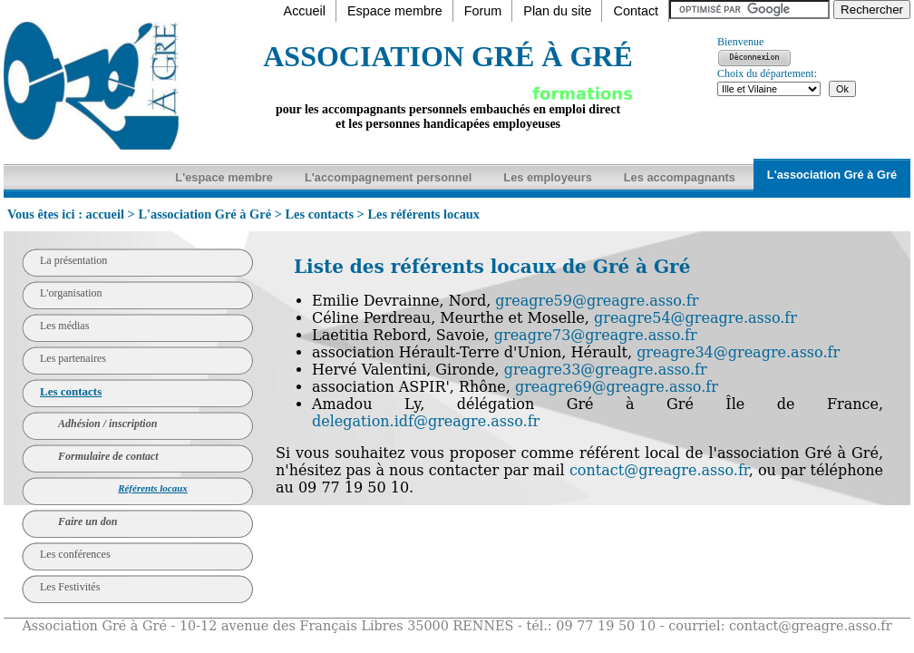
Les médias (64, 325)
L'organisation (71, 293)
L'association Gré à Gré (832, 174)
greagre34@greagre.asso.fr (738, 352)
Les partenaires (73, 358)
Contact (635, 11)
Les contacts (319, 214)
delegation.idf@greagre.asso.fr (426, 421)
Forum (483, 11)
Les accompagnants (679, 177)
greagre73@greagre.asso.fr (595, 335)
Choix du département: (767, 73)
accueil (105, 214)
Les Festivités (70, 586)
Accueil (305, 11)
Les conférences (75, 554)
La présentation (73, 260)
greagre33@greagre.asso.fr (605, 369)
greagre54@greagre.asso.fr (695, 317)
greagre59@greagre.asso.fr (596, 300)
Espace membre (394, 11)
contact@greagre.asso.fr (659, 470)
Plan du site (557, 11)
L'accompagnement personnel (388, 177)
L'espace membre (224, 177)
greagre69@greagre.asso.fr (616, 386)
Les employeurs (547, 177)
